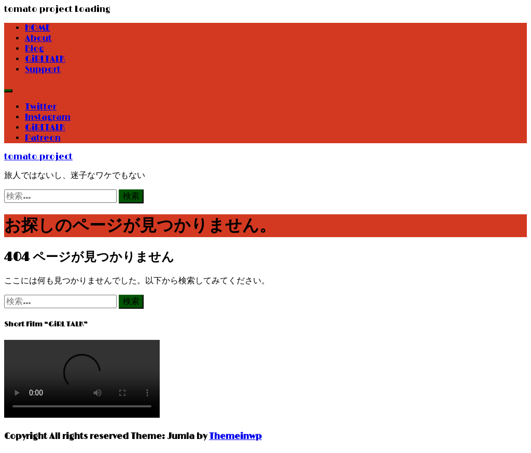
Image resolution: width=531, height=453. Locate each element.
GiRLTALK (45, 59)
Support (43, 69)
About (38, 38)
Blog (34, 49)
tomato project (38, 157)
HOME (37, 28)
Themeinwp (235, 436)
